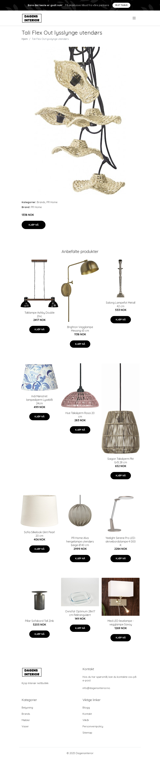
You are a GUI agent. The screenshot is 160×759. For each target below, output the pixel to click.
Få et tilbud (121, 5)
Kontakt (87, 713)
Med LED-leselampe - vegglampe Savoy (121, 622)
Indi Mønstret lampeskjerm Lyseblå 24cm (39, 400)
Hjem (25, 39)
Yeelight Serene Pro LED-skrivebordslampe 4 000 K (121, 541)
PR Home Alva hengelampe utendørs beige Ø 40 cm (80, 541)
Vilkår (86, 720)
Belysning (27, 707)
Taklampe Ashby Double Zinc (39, 314)
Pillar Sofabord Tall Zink (39, 621)
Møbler (26, 720)
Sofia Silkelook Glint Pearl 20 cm (39, 533)
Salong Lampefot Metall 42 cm (120, 304)
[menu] (134, 18)
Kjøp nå (34, 224)
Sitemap (87, 732)
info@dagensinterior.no (96, 688)
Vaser (25, 726)
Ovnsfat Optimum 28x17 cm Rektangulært (80, 613)
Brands (41, 202)
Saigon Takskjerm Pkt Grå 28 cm (120, 460)
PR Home (52, 202)
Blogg (86, 707)
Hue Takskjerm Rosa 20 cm (80, 414)
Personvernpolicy (93, 726)
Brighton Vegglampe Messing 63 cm (80, 328)
